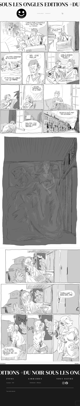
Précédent (3, 363)
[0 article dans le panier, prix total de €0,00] (62, 13)
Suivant (77, 363)
